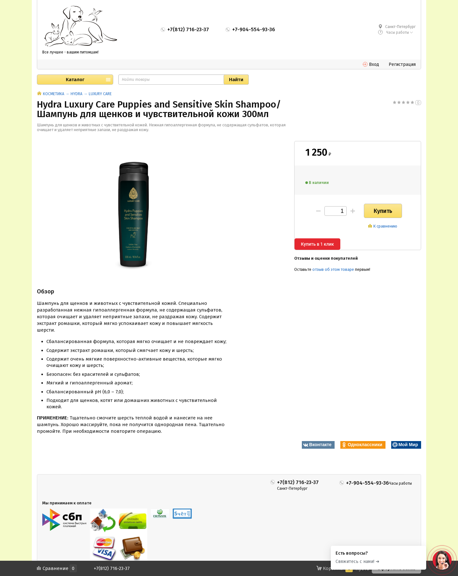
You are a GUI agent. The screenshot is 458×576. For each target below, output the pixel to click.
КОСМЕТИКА (53, 94)
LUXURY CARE (100, 94)
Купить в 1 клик (317, 244)
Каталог (75, 79)
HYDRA (76, 94)
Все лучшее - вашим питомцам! (70, 52)
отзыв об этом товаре (333, 269)
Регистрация (402, 64)
